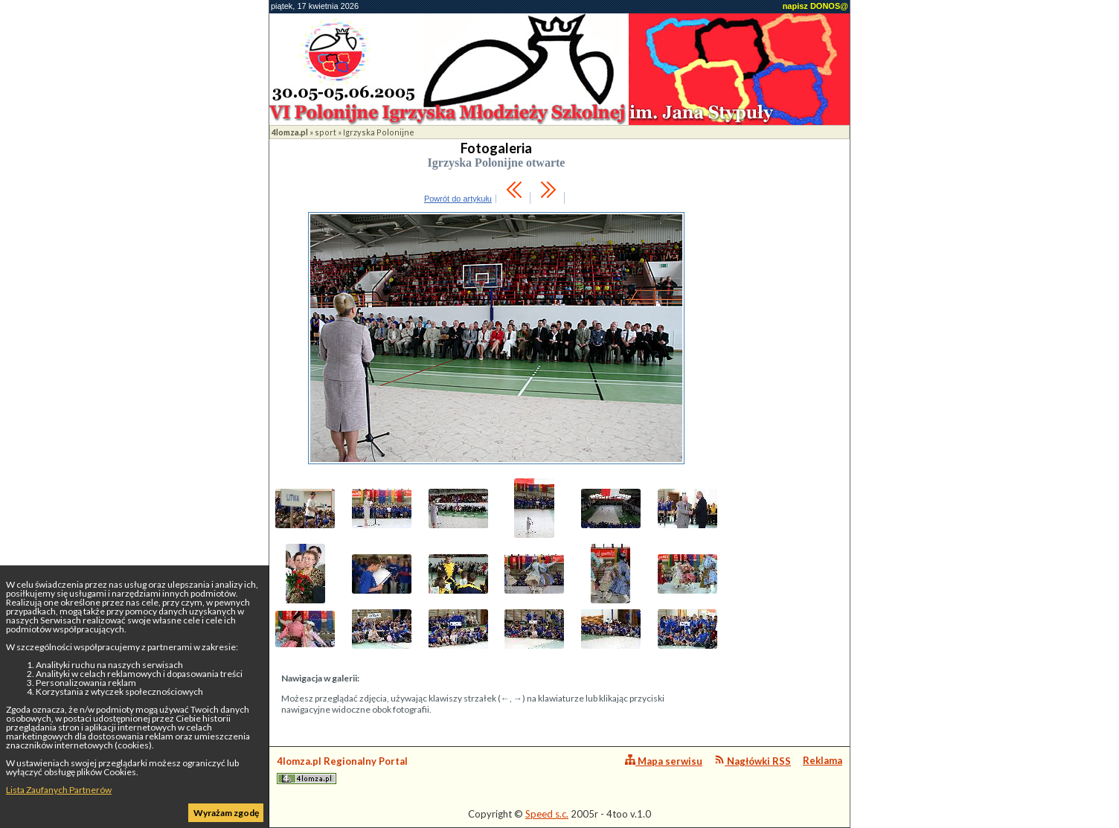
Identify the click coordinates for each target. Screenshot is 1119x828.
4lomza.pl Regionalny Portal (342, 769)
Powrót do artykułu (458, 198)
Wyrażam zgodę (226, 812)
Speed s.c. (546, 814)
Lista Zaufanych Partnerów (59, 789)
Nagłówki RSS (752, 760)
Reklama (822, 760)
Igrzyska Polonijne (378, 132)
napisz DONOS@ (815, 5)
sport (325, 132)
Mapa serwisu (663, 760)
